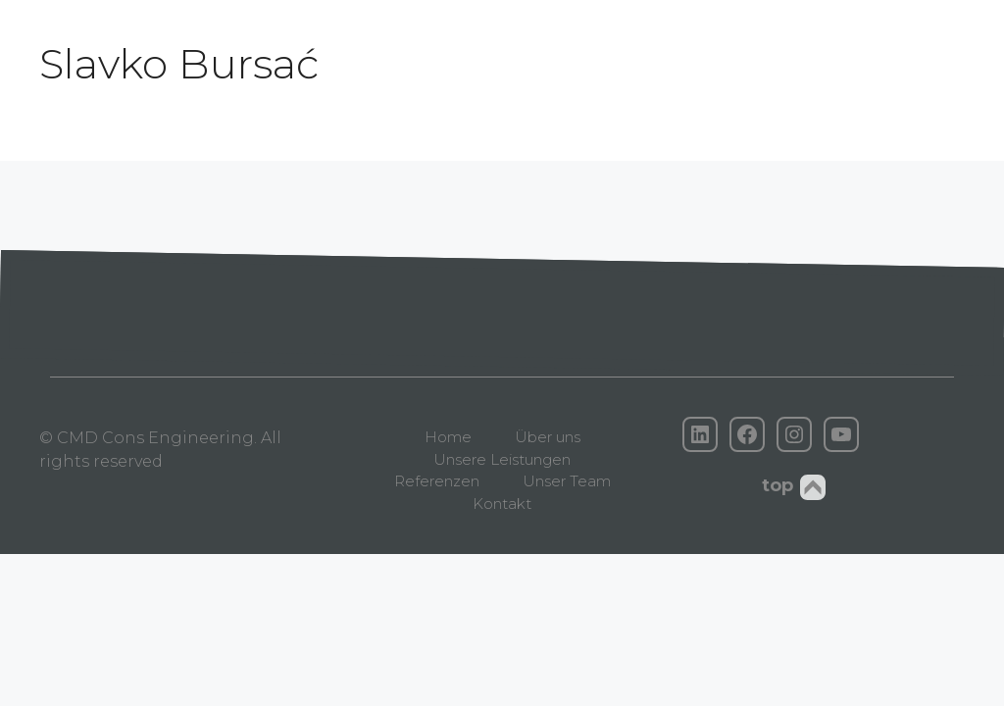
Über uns (547, 437)
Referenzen (436, 481)
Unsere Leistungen (502, 459)
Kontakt (502, 503)
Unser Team (567, 481)
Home (448, 437)
